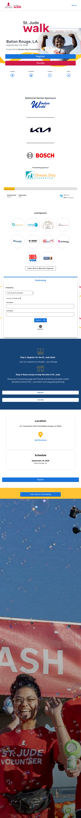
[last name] (40, 314)
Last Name (9, 311)
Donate (41, 62)
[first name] (40, 306)
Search (40, 320)
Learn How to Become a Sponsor (40, 268)
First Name (9, 302)
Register (40, 56)
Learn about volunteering (40, 494)
